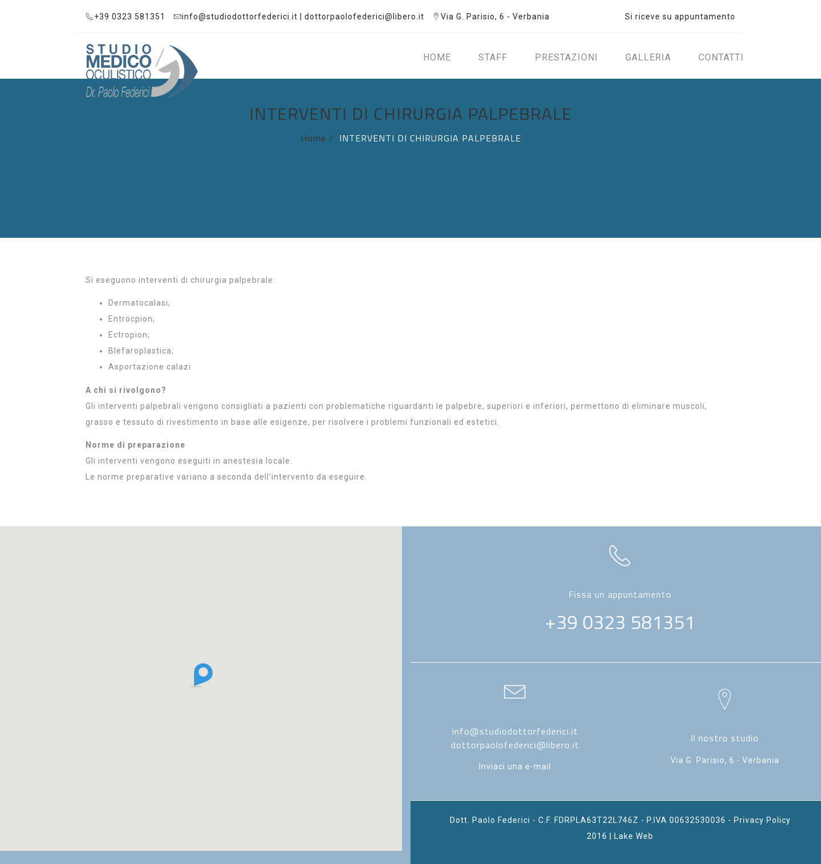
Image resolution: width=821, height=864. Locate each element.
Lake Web (633, 836)
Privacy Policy (762, 820)
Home (313, 138)
